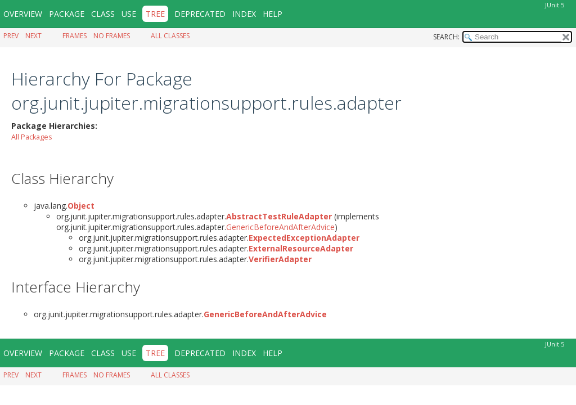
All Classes (170, 35)
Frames (74, 35)
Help (272, 13)
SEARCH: (446, 37)
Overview (22, 13)
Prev (11, 35)
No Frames (111, 35)
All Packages (31, 137)
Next (33, 35)
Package (66, 13)
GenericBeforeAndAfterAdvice (280, 227)
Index (244, 13)
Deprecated (200, 13)
